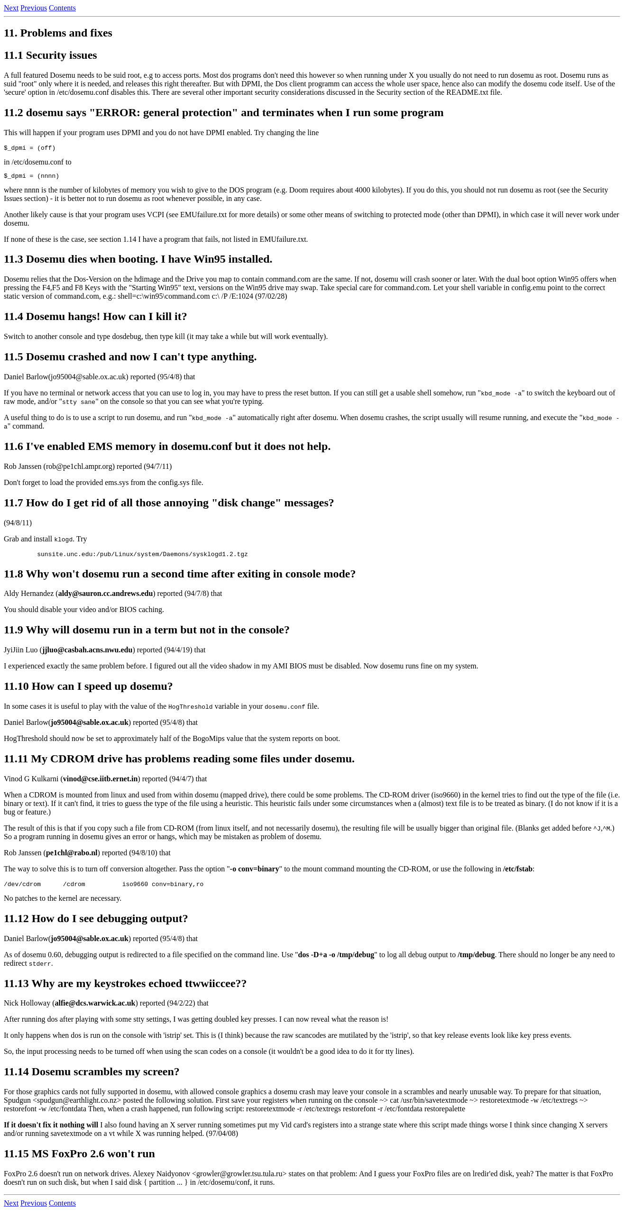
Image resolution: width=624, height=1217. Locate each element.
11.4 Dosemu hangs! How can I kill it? (95, 319)
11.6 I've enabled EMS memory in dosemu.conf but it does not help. (167, 449)
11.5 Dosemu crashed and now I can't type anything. (130, 359)
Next (11, 8)
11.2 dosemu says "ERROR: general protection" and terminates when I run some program (224, 112)
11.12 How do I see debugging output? (96, 924)
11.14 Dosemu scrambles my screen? (92, 1077)
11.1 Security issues (50, 55)
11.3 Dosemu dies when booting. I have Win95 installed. (138, 262)
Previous (33, 8)
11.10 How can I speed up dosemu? (88, 690)
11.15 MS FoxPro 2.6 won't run (79, 1159)
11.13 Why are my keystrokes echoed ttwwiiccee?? (125, 989)
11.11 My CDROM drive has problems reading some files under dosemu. (179, 763)
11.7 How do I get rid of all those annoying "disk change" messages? (169, 505)
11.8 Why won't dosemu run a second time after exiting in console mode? (180, 578)
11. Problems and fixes (58, 33)
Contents (62, 8)
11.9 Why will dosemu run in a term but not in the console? (147, 634)
